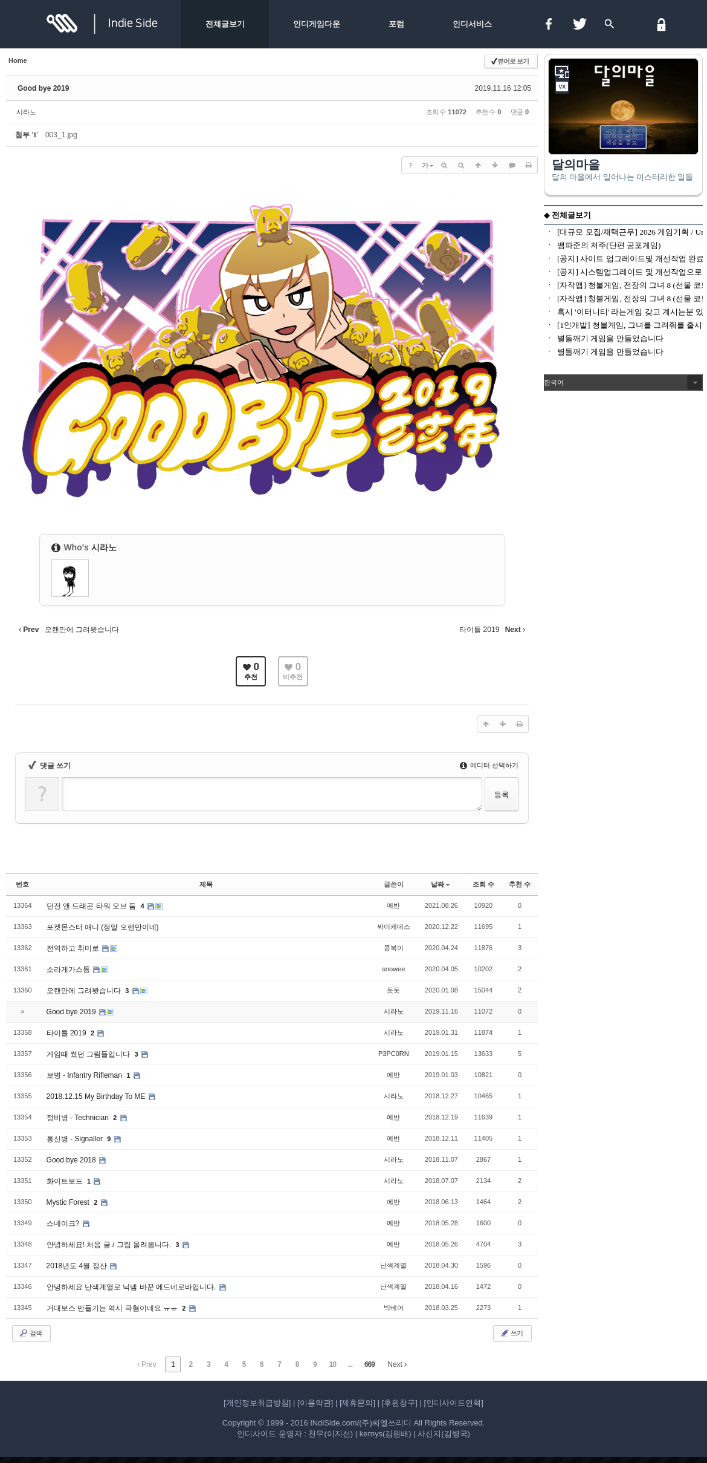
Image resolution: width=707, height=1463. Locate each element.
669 (369, 1364)
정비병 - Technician (79, 1117)
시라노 (26, 112)
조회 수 (483, 884)
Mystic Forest (69, 1202)
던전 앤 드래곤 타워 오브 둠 (92, 906)
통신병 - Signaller (76, 1139)
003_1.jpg (61, 135)
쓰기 (511, 1333)
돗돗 (393, 990)
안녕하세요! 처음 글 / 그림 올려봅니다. (110, 1244)
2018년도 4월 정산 (78, 1266)
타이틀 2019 (67, 1033)
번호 (22, 884)
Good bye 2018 (72, 1160)
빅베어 (394, 1307)
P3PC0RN (393, 1053)
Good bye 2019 (43, 88)
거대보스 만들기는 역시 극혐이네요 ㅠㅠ (113, 1308)
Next (397, 1364)
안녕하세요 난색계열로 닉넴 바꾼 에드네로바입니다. (132, 1287)
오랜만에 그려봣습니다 (85, 990)
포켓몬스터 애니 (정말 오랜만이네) (103, 927)
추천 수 (520, 884)
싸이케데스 (393, 926)
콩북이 (394, 947)
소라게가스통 (69, 969)
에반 (393, 905)
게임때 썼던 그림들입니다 (89, 1054)
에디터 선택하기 (489, 765)
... (350, 1364)
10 (332, 1364)
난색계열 (393, 1265)
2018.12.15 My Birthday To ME (97, 1096)
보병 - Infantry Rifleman (85, 1075)
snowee (393, 969)
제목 (206, 884)
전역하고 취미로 (74, 948)
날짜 (440, 884)
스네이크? (64, 1223)
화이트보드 (66, 1181)
